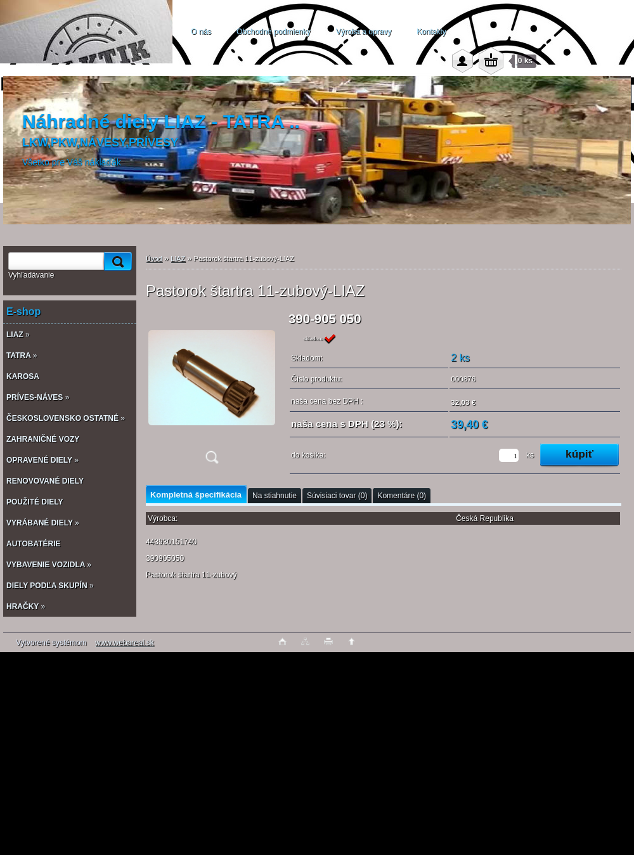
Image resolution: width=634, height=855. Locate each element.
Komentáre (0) (401, 495)
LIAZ (178, 258)
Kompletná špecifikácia (196, 494)
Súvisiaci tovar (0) (337, 495)
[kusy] (509, 455)
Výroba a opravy (363, 31)
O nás (201, 31)
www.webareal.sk (124, 642)
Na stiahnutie (274, 495)
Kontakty (431, 31)
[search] (116, 261)
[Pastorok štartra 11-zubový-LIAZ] (212, 392)
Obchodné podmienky (273, 31)
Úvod (154, 258)
